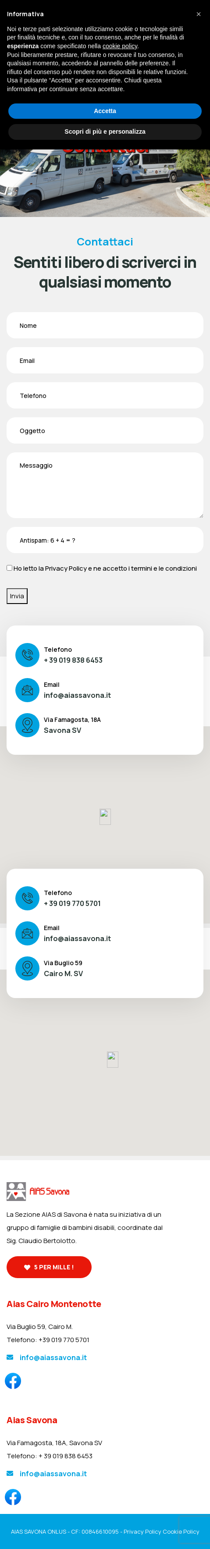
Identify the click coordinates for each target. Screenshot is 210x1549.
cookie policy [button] (120, 46)
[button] (199, 14)
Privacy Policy (66, 568)
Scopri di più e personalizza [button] (104, 131)
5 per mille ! (49, 1267)
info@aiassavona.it (77, 695)
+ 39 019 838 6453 (73, 660)
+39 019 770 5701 (64, 1339)
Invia (17, 595)
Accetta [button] (105, 110)
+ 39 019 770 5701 (72, 903)
